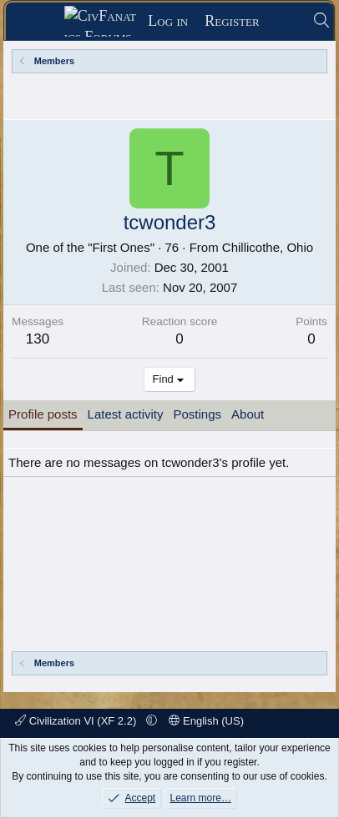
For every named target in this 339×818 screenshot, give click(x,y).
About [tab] (247, 414)
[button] (151, 721)
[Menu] (40, 21)
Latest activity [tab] (126, 414)
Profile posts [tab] (43, 414)
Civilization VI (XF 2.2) (77, 721)
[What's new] (286, 21)
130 (37, 339)
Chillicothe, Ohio (267, 247)
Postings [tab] (197, 414)
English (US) (206, 721)
